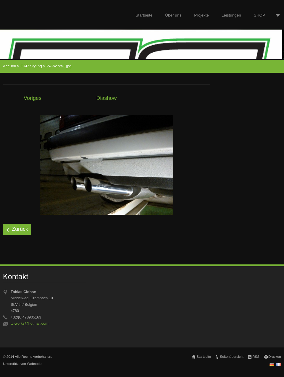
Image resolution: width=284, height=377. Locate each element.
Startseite (143, 15)
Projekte (201, 15)
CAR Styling (31, 66)
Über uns (173, 15)
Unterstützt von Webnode (22, 363)
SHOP (259, 15)
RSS (255, 356)
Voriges (32, 98)
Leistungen (231, 15)
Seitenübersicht (231, 356)
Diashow (106, 98)
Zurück (20, 229)
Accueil (9, 66)
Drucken (274, 356)
